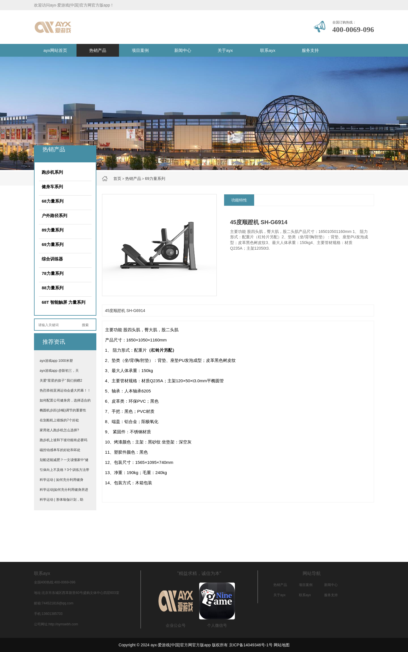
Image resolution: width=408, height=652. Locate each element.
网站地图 (282, 645)
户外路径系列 (54, 215)
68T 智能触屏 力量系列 (63, 302)
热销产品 (97, 50)
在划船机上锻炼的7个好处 (59, 420)
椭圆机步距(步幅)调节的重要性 (63, 410)
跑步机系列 (52, 172)
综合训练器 (52, 258)
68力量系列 (52, 201)
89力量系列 (52, 230)
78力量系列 (52, 273)
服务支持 (310, 50)
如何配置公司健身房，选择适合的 (65, 400)
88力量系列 (52, 287)
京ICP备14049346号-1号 (251, 645)
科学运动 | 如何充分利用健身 (61, 480)
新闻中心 (182, 50)
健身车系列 (52, 186)
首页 (117, 178)
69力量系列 (155, 178)
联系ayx (267, 50)
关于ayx (225, 50)
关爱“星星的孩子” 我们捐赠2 (61, 381)
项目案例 (140, 50)
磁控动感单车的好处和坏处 (60, 450)
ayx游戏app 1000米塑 (56, 361)
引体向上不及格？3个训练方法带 (64, 470)
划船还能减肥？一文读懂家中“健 (64, 460)
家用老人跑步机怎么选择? (59, 430)
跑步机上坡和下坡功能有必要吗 (63, 440)
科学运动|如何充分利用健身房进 (64, 490)
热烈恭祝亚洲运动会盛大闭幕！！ (65, 390)
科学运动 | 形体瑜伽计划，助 (61, 500)
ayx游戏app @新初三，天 (59, 371)
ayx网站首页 (55, 50)
